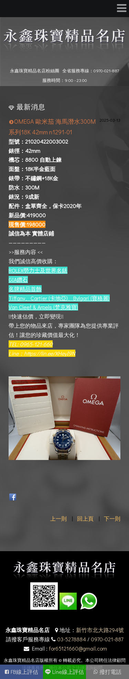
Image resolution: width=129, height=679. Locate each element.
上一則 (58, 518)
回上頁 (85, 518)
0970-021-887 (107, 639)
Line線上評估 (68, 671)
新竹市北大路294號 (100, 629)
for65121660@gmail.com (78, 648)
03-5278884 (71, 639)
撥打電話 (110, 671)
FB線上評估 (24, 671)
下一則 (112, 518)
